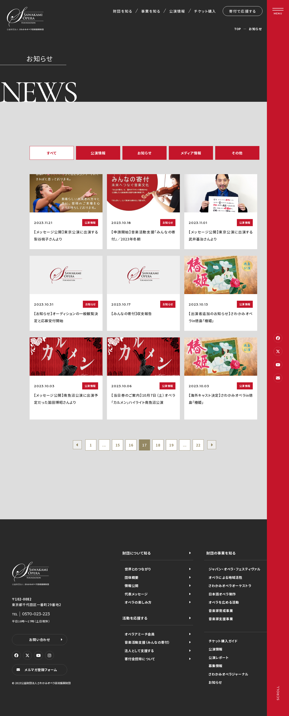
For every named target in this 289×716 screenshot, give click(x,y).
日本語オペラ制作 (222, 594)
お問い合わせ (39, 639)
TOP (237, 29)
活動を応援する (135, 618)
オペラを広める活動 (224, 602)
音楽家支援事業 (221, 618)
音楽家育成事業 (221, 610)
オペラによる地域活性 (225, 577)
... (104, 445)
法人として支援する (139, 650)
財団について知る (136, 553)
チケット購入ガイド (223, 641)
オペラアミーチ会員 (140, 634)
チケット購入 (205, 11)
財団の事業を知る (221, 553)
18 (158, 445)
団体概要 (132, 577)
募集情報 (215, 665)
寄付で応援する (242, 11)
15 (118, 445)
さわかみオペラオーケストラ (230, 585)
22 (198, 445)
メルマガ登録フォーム (41, 669)
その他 (237, 153)
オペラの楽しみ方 (138, 602)
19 (171, 445)
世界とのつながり (138, 569)
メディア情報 (191, 153)
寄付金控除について (140, 658)
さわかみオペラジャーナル (228, 674)
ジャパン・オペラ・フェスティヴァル (234, 569)
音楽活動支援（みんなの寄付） (147, 642)
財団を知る (122, 11)
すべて (52, 153)
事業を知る (150, 11)
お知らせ (144, 153)
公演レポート (219, 657)
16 (131, 445)
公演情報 (177, 11)
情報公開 (132, 585)
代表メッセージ (136, 594)
